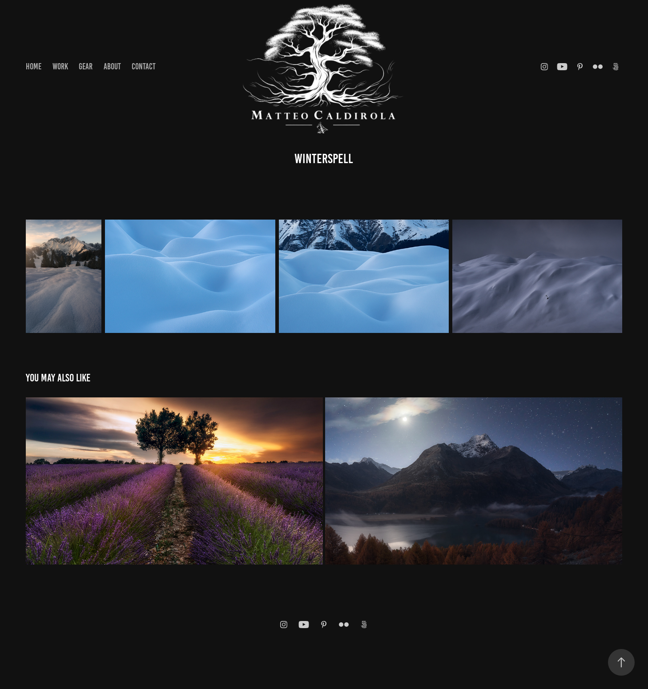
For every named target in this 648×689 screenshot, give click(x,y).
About (112, 66)
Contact (144, 66)
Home (33, 66)
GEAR (86, 66)
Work (60, 66)
